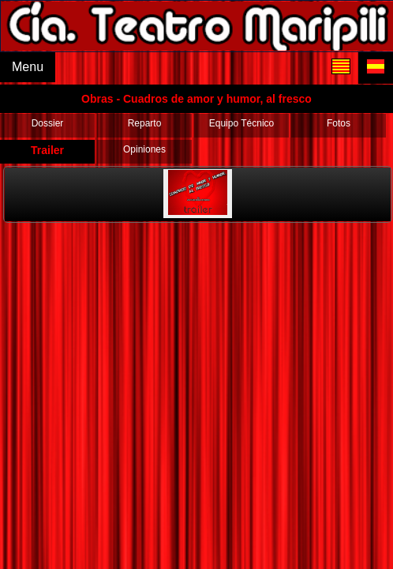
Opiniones (144, 149)
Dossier (48, 123)
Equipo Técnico (242, 123)
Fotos (338, 123)
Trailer (47, 150)
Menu (27, 66)
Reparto (145, 123)
